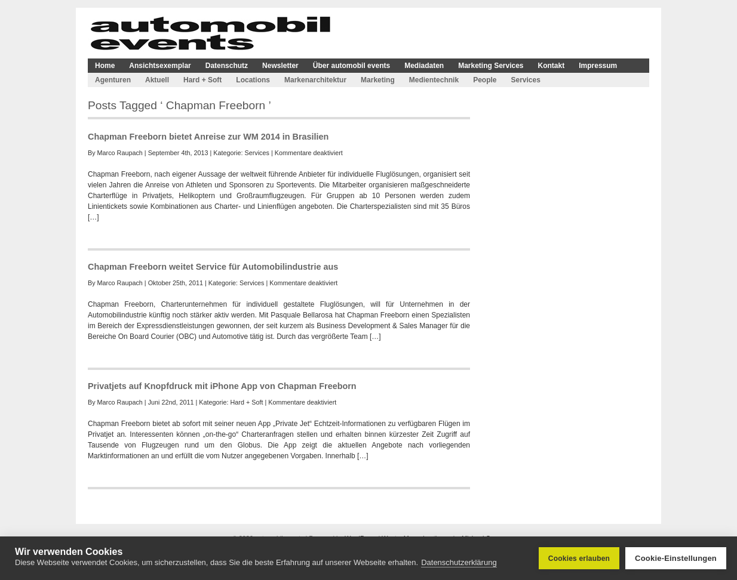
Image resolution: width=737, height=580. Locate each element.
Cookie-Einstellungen (676, 558)
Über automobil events (351, 65)
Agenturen (113, 80)
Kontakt (551, 65)
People (484, 80)
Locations (253, 80)
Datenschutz (226, 65)
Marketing (378, 80)
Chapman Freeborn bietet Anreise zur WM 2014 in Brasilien (208, 136)
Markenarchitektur (315, 80)
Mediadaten (424, 65)
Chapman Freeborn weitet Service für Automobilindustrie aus (213, 267)
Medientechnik (434, 80)
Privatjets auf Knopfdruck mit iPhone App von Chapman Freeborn (222, 386)
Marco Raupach (120, 152)
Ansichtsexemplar (160, 65)
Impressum (598, 65)
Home (105, 65)
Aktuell (157, 80)
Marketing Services (490, 65)
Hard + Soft (202, 80)
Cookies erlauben (579, 558)
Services (525, 80)
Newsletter (280, 65)
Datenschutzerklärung (458, 562)
